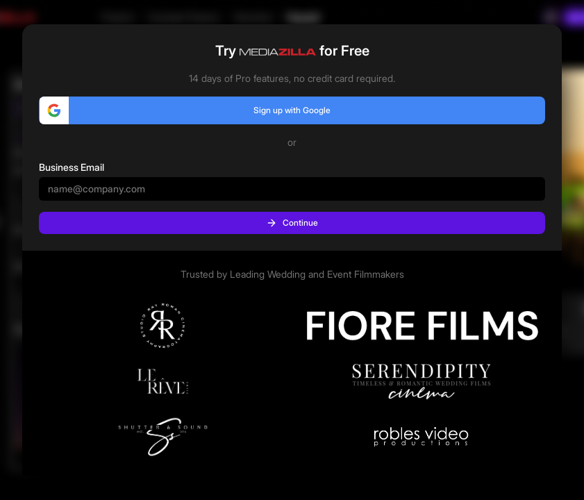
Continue (292, 222)
